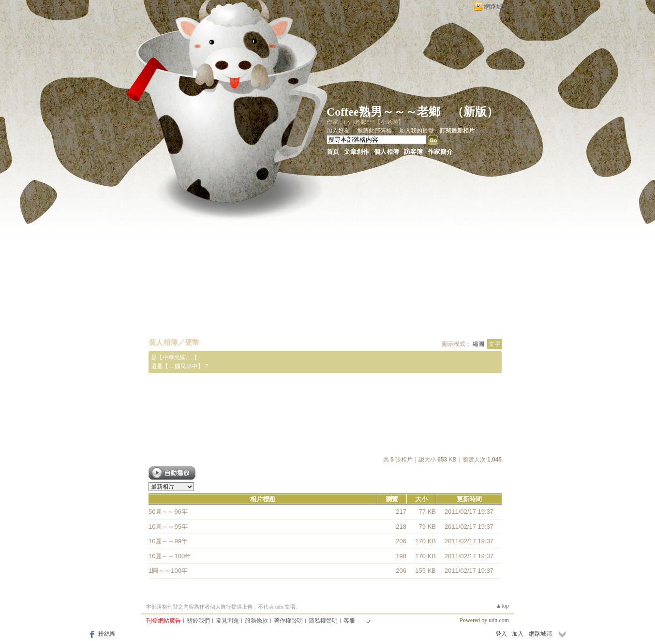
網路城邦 (496, 6)
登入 (501, 633)
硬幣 (192, 342)
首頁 (333, 151)
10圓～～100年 (170, 556)
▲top (502, 605)
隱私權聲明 (323, 620)
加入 (517, 633)
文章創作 (356, 151)
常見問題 (227, 620)
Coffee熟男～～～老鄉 (383, 111)
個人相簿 (386, 151)
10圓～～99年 (168, 541)
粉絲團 (107, 633)
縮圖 (478, 344)
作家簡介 (440, 151)
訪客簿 (413, 151)
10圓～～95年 (168, 526)
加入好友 (338, 130)
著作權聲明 (288, 620)
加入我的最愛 (416, 130)
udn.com (499, 620)
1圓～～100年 (168, 570)
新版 (475, 111)
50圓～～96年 (168, 511)
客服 (349, 620)
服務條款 (256, 620)
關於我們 (198, 620)
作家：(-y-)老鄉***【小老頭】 (365, 122)
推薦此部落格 (374, 130)
